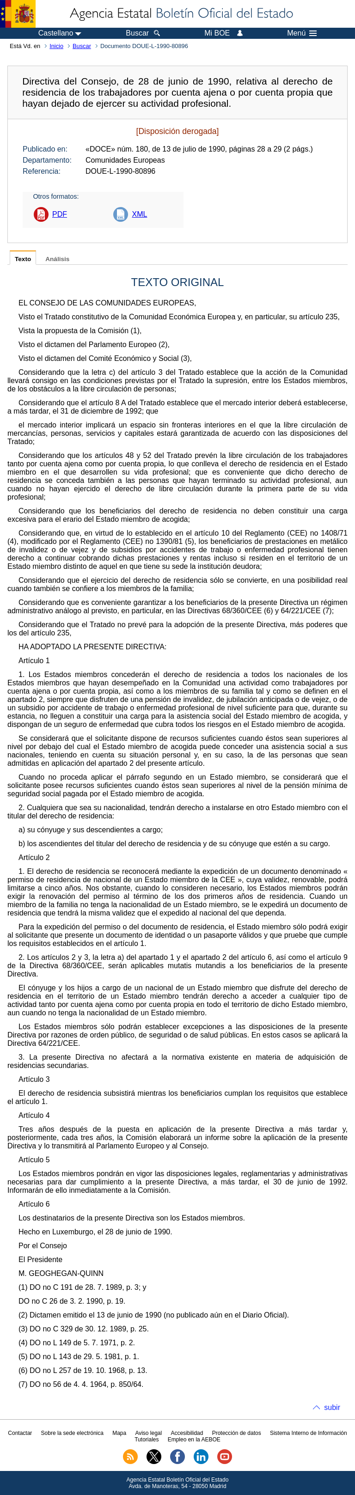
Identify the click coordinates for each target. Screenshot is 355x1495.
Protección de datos (236, 1433)
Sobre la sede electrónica (72, 1433)
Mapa (119, 1433)
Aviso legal (148, 1433)
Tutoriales (147, 1439)
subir (332, 1407)
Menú (302, 33)
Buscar (82, 46)
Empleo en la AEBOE (194, 1439)
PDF (59, 214)
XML (139, 214)
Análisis (57, 259)
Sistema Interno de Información (308, 1433)
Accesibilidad (187, 1433)
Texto (23, 259)
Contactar (20, 1433)
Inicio (56, 46)
